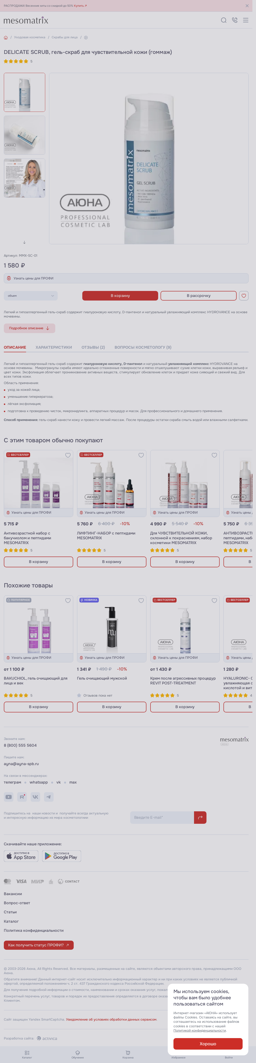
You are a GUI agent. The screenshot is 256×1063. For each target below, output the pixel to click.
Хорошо (208, 1043)
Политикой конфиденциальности (199, 1031)
